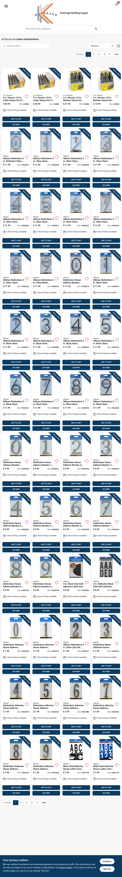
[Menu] (6, 6)
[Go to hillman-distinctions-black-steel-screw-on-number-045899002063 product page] (46, 341)
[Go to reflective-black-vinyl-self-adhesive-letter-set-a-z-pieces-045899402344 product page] (106, 584)
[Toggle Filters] (118, 45)
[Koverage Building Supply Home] (46, 13)
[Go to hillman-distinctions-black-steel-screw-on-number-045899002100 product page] (46, 402)
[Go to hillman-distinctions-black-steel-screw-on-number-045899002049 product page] (106, 280)
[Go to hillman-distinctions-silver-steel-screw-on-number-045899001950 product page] (76, 159)
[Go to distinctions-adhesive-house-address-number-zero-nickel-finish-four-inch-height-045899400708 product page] (16, 645)
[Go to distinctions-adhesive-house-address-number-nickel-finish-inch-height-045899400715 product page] (46, 645)
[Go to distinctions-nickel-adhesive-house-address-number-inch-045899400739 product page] (106, 645)
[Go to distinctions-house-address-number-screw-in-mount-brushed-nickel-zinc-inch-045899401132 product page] (106, 463)
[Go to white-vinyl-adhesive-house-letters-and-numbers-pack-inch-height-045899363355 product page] (106, 766)
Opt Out (107, 869)
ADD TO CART (16, 119)
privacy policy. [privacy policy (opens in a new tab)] (66, 867)
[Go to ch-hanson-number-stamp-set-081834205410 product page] (106, 98)
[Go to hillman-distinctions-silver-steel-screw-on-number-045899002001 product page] (106, 219)
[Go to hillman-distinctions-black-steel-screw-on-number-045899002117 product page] (76, 402)
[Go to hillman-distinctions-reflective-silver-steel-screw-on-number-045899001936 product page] (16, 159)
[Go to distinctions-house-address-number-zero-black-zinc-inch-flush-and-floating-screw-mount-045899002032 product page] (76, 280)
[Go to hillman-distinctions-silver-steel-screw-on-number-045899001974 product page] (16, 219)
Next (117, 54)
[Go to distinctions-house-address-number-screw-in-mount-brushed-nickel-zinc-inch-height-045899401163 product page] (76, 523)
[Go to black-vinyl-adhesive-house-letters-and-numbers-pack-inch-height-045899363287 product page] (76, 766)
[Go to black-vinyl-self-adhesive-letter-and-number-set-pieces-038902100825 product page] (76, 584)
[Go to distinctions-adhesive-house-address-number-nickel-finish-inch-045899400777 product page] (106, 706)
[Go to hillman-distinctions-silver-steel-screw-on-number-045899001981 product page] (46, 219)
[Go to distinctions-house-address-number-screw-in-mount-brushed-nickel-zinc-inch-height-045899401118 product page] (46, 463)
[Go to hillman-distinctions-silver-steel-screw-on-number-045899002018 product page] (16, 280)
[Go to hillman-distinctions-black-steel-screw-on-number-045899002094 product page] (16, 402)
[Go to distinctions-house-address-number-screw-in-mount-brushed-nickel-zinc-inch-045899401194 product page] (46, 584)
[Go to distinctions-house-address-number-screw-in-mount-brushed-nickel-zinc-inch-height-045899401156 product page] (46, 523)
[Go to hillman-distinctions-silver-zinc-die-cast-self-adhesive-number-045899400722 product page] (76, 645)
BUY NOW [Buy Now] (16, 125)
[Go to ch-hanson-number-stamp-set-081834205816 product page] (76, 98)
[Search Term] (61, 28)
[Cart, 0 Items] (116, 4)
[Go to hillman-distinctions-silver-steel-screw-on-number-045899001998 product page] (76, 219)
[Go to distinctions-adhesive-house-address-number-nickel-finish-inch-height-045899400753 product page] (46, 706)
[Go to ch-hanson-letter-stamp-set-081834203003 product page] (16, 98)
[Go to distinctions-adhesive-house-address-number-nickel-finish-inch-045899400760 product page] (76, 706)
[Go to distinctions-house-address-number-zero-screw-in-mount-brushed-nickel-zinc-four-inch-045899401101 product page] (16, 463)
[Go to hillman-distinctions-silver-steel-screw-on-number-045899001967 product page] (106, 159)
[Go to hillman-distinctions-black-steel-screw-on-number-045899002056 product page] (16, 341)
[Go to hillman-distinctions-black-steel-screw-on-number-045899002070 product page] (76, 341)
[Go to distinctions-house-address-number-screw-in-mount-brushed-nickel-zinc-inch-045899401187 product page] (16, 584)
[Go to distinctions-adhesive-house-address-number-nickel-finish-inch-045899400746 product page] (16, 706)
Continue (107, 861)
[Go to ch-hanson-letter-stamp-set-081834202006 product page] (46, 98)
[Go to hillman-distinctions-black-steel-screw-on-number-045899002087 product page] (106, 341)
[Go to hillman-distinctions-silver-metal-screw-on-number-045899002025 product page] (46, 280)
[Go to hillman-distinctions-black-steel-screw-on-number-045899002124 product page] (106, 402)
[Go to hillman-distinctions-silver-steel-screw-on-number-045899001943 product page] (46, 159)
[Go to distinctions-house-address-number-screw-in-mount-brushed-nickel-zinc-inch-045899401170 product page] (106, 523)
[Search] (96, 28)
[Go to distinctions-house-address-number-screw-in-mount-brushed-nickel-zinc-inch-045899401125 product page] (76, 463)
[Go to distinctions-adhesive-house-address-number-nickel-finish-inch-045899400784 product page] (16, 766)
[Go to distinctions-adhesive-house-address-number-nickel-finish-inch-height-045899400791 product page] (46, 766)
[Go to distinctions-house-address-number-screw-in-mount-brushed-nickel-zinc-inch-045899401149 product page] (16, 523)
